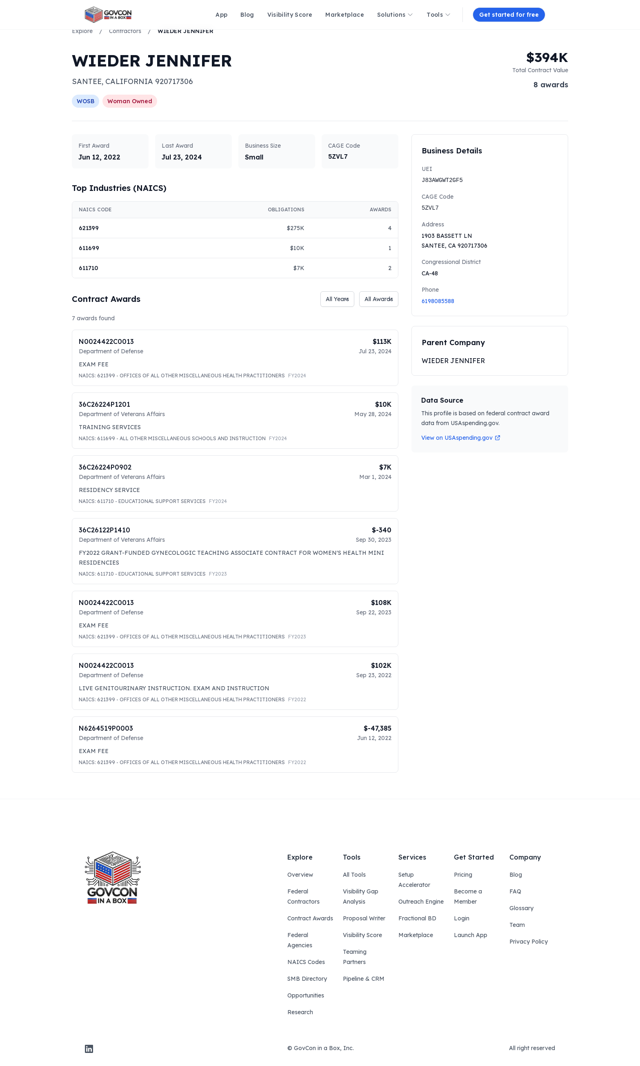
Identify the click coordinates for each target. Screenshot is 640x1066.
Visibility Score (362, 935)
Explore (82, 31)
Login (461, 918)
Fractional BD (417, 918)
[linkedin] (89, 1049)
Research (300, 1012)
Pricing (463, 874)
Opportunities (305, 995)
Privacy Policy (528, 941)
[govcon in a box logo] (113, 877)
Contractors (125, 31)
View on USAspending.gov (461, 437)
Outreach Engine (421, 901)
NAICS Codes (306, 962)
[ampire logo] (108, 15)
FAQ (515, 891)
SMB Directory (307, 978)
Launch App (470, 935)
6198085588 (438, 301)
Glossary (521, 908)
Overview (300, 874)
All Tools (354, 874)
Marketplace (415, 935)
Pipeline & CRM (363, 978)
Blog (515, 874)
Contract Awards (310, 918)
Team (517, 925)
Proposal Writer (364, 918)
